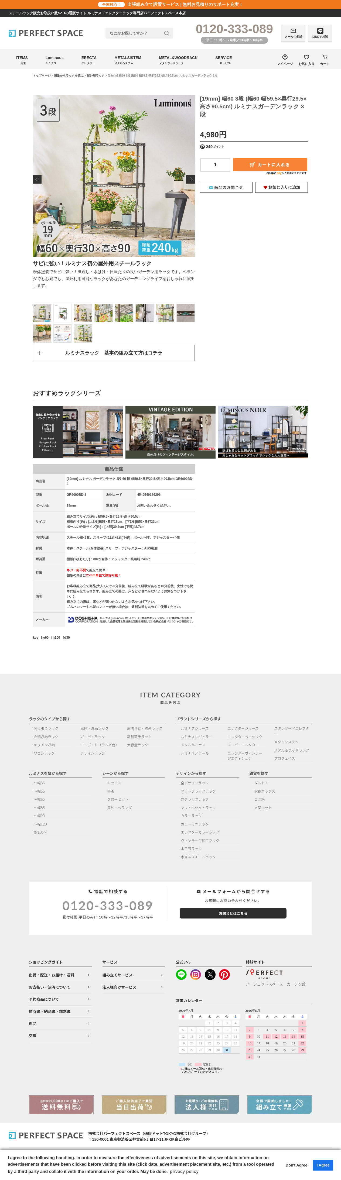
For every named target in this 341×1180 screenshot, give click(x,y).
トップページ (42, 75)
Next (190, 179)
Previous (37, 179)
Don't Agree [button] (296, 1165)
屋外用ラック (96, 75)
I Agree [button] (322, 1165)
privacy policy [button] (184, 1171)
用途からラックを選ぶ (69, 75)
